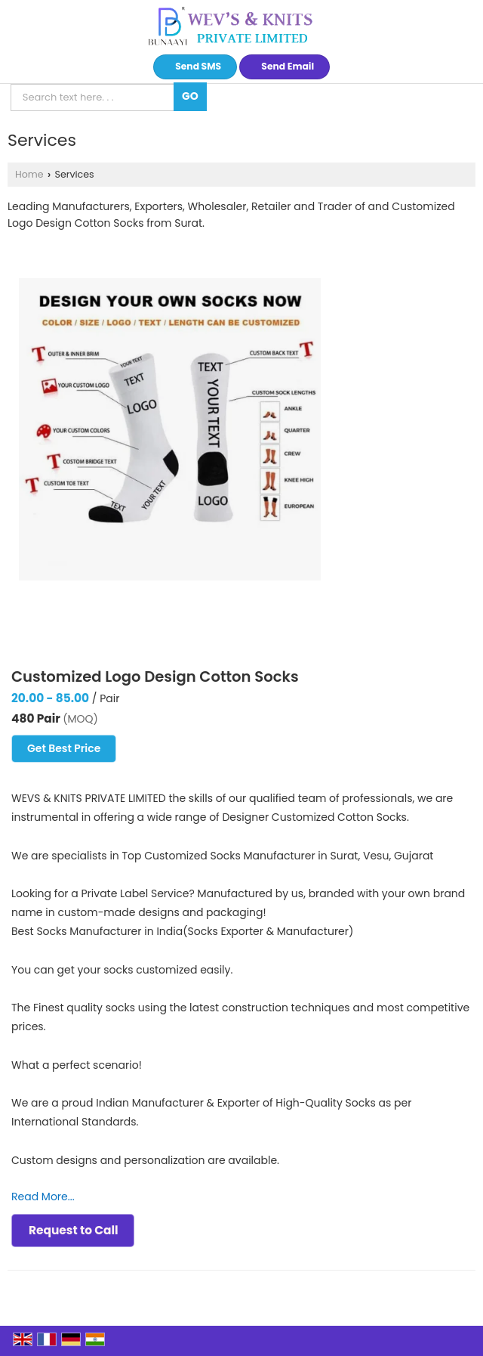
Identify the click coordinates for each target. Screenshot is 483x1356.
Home (29, 174)
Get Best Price (63, 748)
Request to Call (73, 1230)
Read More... (43, 1196)
